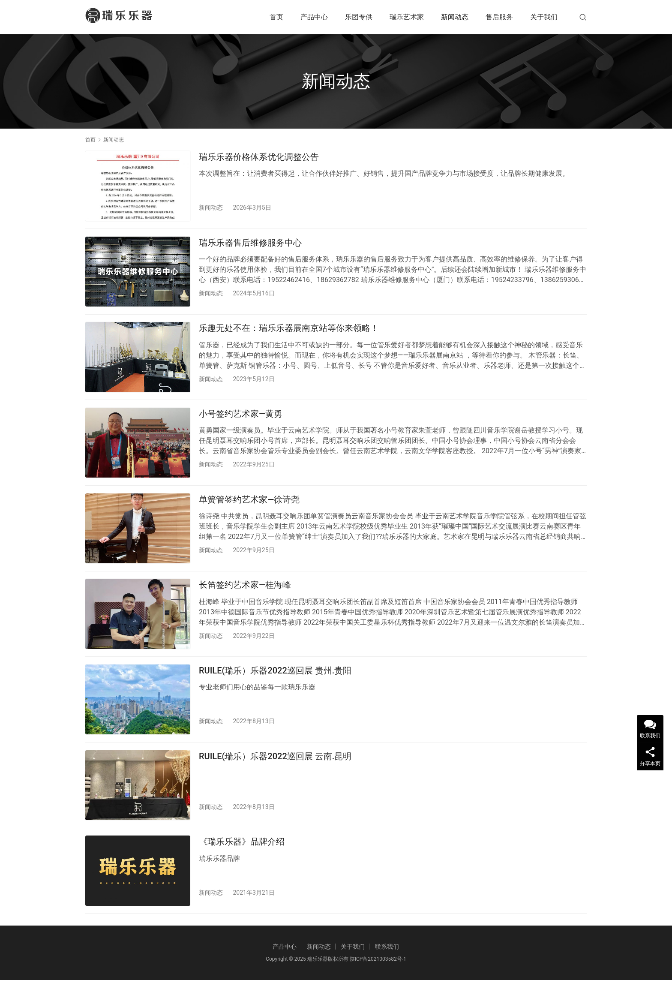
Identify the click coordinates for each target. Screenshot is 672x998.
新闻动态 (454, 17)
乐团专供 (358, 17)
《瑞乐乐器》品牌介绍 (242, 858)
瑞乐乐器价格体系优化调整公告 (259, 157)
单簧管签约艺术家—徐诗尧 (249, 507)
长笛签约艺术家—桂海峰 (245, 595)
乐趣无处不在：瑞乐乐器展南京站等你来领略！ (289, 332)
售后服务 (499, 17)
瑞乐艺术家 (407, 17)
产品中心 (314, 17)
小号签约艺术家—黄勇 (240, 420)
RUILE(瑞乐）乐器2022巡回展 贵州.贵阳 (275, 682)
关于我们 (544, 17)
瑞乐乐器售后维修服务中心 (250, 245)
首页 (276, 17)
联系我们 (387, 964)
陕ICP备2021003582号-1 (377, 977)
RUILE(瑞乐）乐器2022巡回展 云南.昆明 (275, 770)
